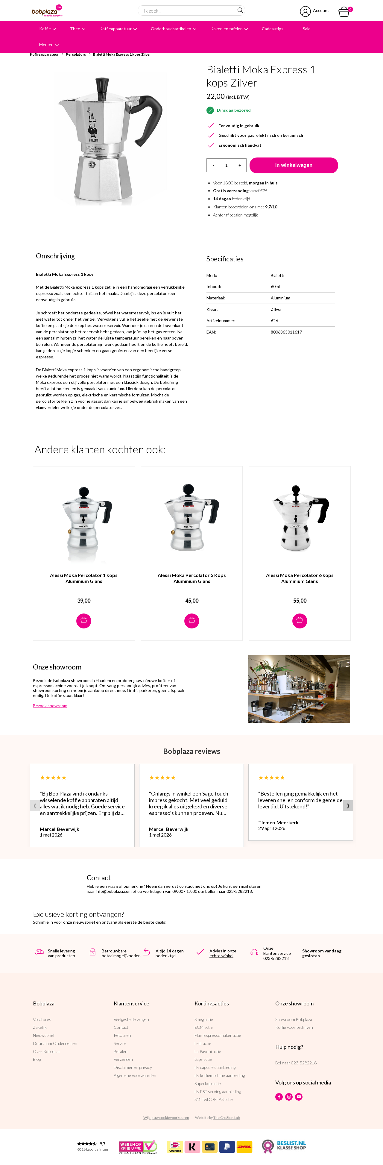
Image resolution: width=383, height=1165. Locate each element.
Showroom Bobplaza (293, 1019)
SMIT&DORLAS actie (213, 1099)
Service (120, 1043)
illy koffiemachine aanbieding (219, 1075)
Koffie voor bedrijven (294, 1027)
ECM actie (203, 1027)
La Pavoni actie (207, 1051)
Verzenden (123, 1059)
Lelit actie (202, 1043)
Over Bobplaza (46, 1051)
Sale (307, 28)
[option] (110, 139)
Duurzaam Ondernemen (55, 1043)
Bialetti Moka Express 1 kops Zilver (122, 54)
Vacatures (42, 1019)
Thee (75, 28)
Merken (46, 44)
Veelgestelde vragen (131, 1019)
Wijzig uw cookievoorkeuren (166, 1117)
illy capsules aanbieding (214, 1067)
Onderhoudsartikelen (171, 28)
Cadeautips (272, 28)
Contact (121, 1027)
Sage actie (203, 1059)
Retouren (122, 1035)
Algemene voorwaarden (135, 1075)
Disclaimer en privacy (133, 1067)
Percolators (76, 54)
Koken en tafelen (226, 28)
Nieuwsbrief (43, 1035)
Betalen (120, 1051)
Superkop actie (207, 1083)
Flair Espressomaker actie (217, 1035)
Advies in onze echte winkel (222, 953)
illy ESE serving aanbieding (217, 1091)
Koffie (45, 28)
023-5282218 (304, 1062)
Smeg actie (203, 1019)
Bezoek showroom (50, 705)
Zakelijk (40, 1027)
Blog (37, 1059)
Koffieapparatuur (115, 28)
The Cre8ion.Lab (226, 1117)
